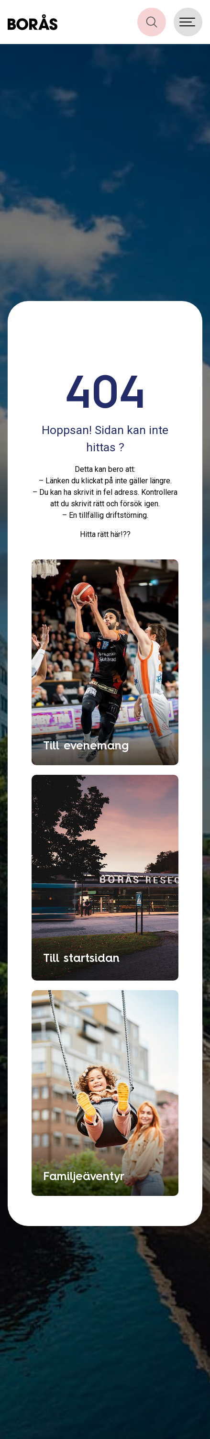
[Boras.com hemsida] (32, 22)
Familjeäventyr (83, 1176)
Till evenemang (86, 745)
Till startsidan (81, 957)
